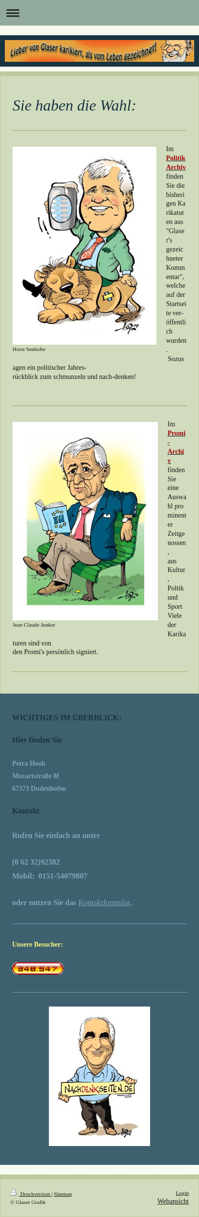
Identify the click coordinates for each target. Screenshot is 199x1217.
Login (182, 1193)
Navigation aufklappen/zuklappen (99, 12)
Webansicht (173, 1201)
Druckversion (30, 1194)
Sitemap (63, 1194)
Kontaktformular (104, 902)
